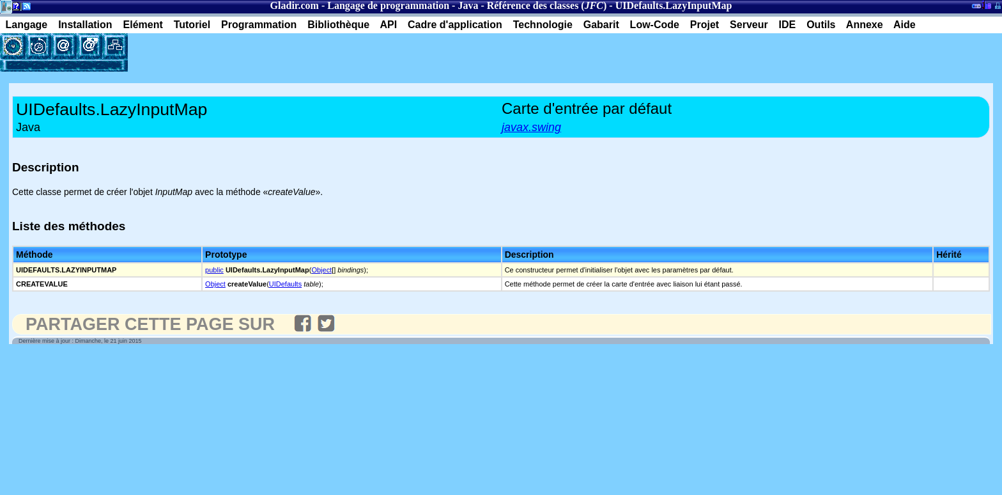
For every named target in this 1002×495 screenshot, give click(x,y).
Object (321, 270)
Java (468, 5)
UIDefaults (285, 284)
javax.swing (531, 127)
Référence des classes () (547, 5)
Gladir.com (294, 5)
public (214, 270)
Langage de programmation (388, 5)
